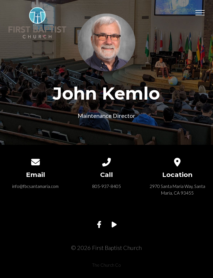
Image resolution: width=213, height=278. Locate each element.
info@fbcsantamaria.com (35, 186)
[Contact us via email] (35, 161)
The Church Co (106, 265)
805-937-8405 (106, 186)
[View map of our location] (177, 161)
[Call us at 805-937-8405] (106, 161)
